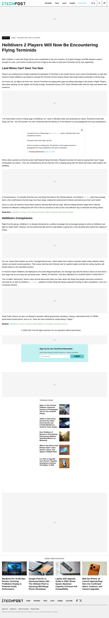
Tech (57, 3)
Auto (64, 3)
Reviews (48, 3)
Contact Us (13, 609)
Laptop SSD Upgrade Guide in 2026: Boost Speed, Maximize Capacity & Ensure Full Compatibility (66, 584)
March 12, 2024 (49, 152)
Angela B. (6, 38)
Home (28, 601)
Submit (77, 356)
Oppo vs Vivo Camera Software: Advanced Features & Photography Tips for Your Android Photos (49, 409)
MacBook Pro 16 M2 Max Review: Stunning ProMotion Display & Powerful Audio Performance (13, 584)
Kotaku (86, 197)
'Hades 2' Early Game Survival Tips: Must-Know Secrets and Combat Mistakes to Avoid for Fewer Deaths (48, 423)
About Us (5, 609)
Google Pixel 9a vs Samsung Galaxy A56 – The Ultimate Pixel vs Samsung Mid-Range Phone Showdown (40, 584)
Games (72, 3)
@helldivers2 (54, 133)
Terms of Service (23, 609)
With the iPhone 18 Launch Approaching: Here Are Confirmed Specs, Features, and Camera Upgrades (92, 584)
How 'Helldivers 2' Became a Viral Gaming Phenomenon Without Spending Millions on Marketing (48, 436)
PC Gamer (33, 282)
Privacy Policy (35, 609)
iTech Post (31, 330)
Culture (69, 601)
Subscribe (82, 3)
